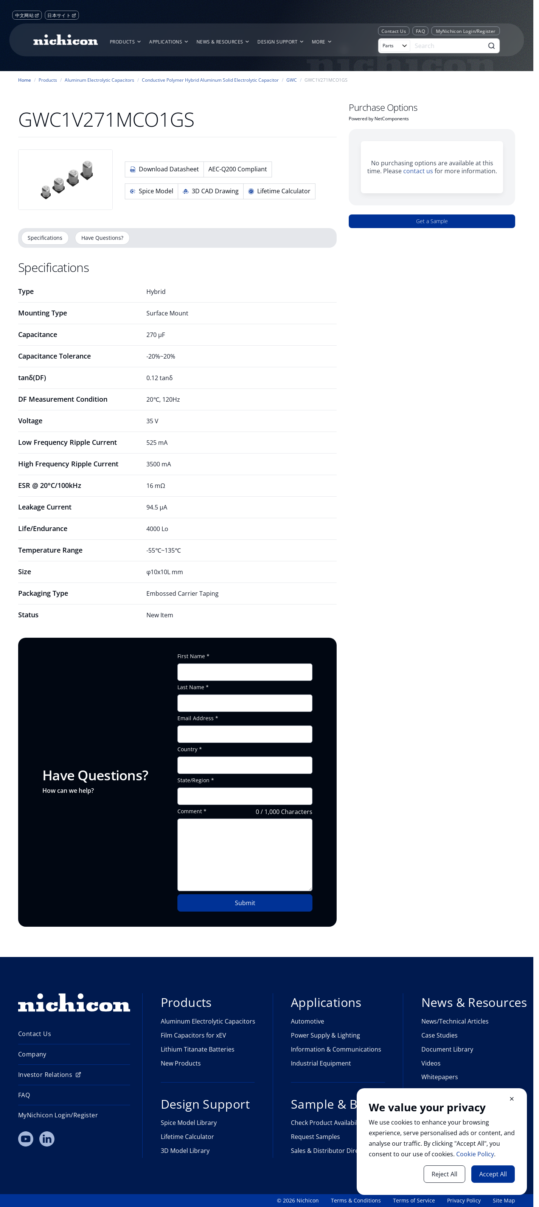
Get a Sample (432, 221)
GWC (291, 80)
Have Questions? (102, 237)
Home (24, 80)
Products (48, 80)
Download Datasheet (164, 169)
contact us (418, 171)
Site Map (504, 1200)
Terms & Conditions (356, 1200)
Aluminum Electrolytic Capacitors (99, 80)
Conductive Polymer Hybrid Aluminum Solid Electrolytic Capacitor (210, 80)
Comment (189, 811)
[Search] (448, 45)
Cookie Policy (475, 1154)
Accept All (493, 1174)
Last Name (190, 687)
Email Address (195, 718)
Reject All (444, 1174)
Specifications (45, 237)
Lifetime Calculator (279, 191)
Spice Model (151, 191)
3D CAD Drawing (211, 191)
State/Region (193, 780)
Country (187, 749)
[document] (442, 1141)
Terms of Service (414, 1200)
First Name (191, 656)
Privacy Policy (464, 1200)
